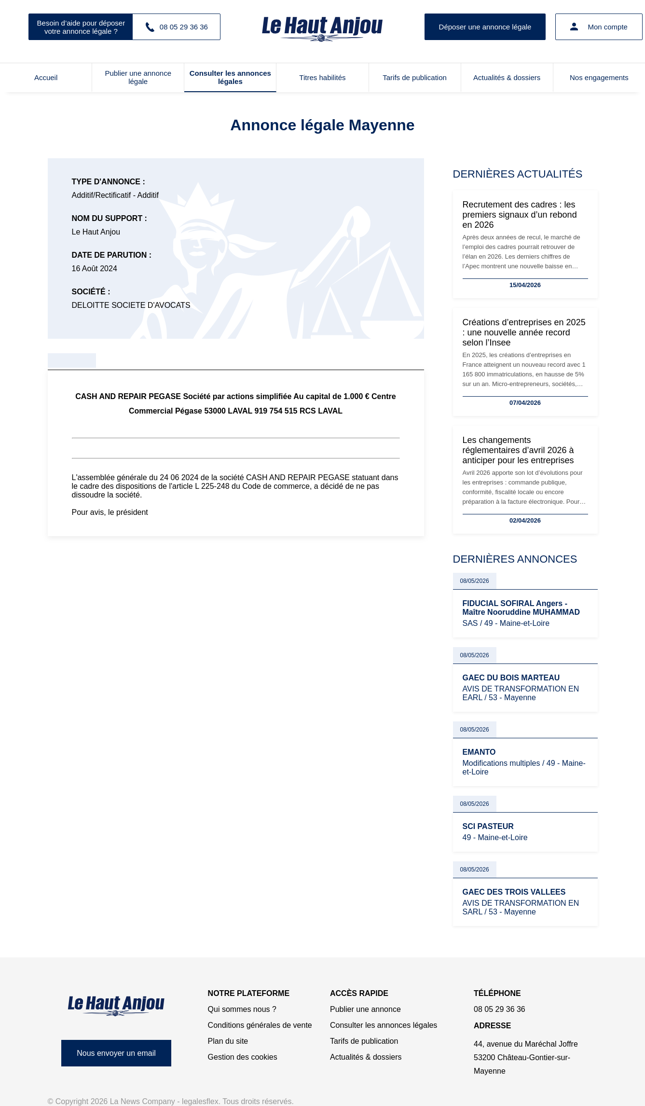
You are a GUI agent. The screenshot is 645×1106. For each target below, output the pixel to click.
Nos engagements (599, 77)
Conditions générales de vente (260, 1025)
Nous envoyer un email (116, 1053)
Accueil (45, 77)
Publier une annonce (365, 1009)
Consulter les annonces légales (230, 77)
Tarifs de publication (415, 77)
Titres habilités (322, 77)
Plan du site (228, 1041)
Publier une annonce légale (138, 77)
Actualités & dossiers (506, 77)
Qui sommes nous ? (242, 1009)
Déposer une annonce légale (485, 27)
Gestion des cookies (242, 1057)
